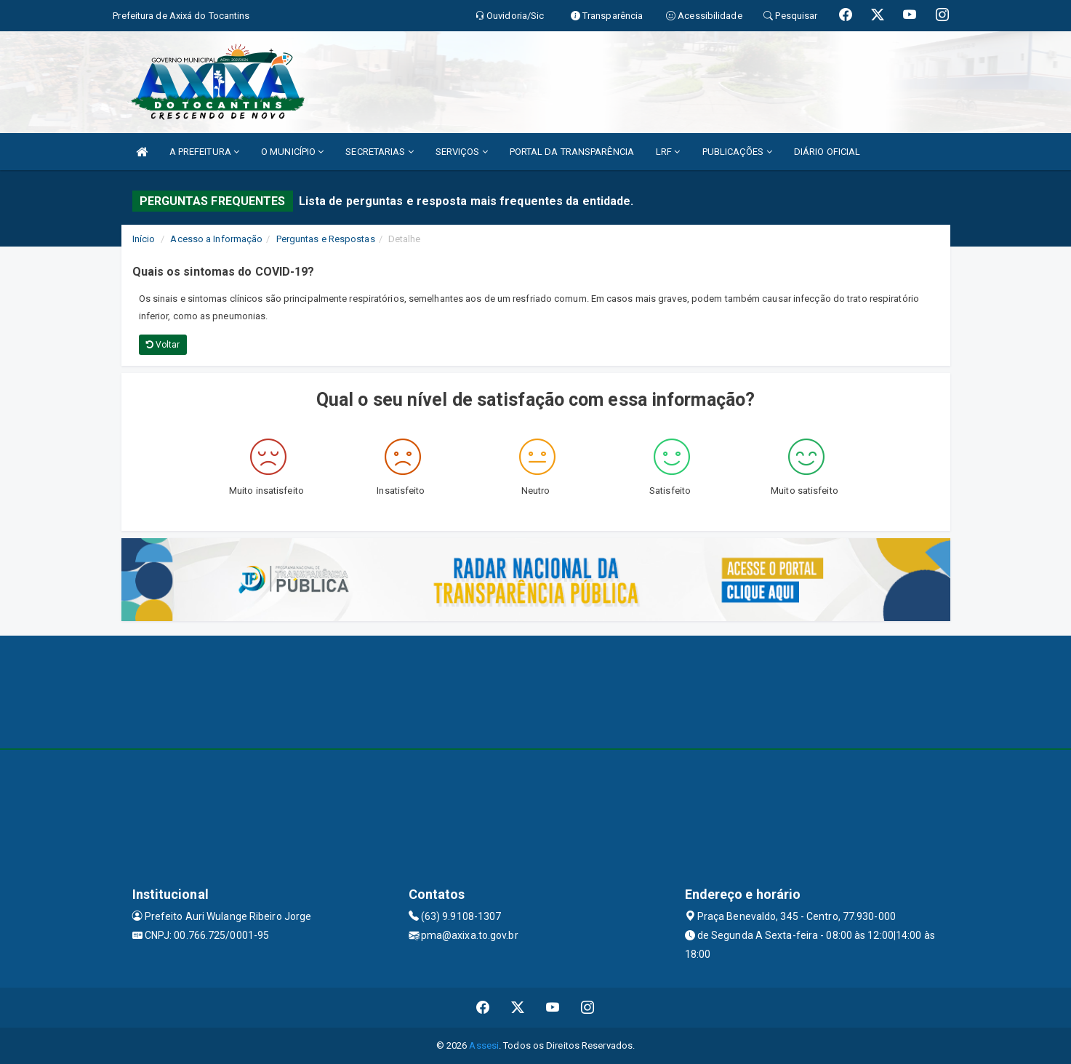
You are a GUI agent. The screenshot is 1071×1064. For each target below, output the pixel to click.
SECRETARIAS (379, 151)
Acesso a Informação (216, 238)
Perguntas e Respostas (325, 238)
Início (144, 238)
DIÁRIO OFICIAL (827, 151)
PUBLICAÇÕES (737, 151)
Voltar (163, 345)
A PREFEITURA (204, 151)
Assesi (484, 1045)
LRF (668, 151)
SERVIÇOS (462, 151)
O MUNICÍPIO (292, 151)
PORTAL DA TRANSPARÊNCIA (572, 151)
